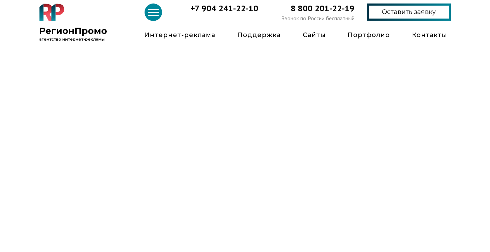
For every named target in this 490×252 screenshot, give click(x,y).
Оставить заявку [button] (409, 12)
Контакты (429, 35)
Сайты (314, 35)
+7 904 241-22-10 (224, 8)
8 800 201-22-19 (323, 8)
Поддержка (259, 35)
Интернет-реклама (179, 35)
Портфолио (369, 35)
